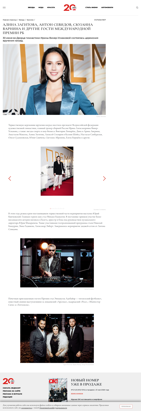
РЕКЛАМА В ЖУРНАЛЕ (12, 394)
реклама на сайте (11, 391)
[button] (10, 178)
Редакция (7, 397)
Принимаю (126, 406)
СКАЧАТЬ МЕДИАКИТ (12, 388)
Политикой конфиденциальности (53, 408)
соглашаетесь (26, 408)
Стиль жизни (91, 7)
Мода (40, 7)
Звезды (31, 7)
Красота (51, 7)
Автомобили (107, 7)
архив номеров (77, 393)
